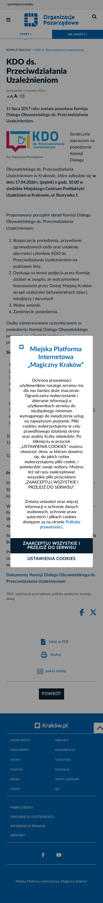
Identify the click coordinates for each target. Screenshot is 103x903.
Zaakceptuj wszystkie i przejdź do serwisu (51, 546)
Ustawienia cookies (51, 559)
